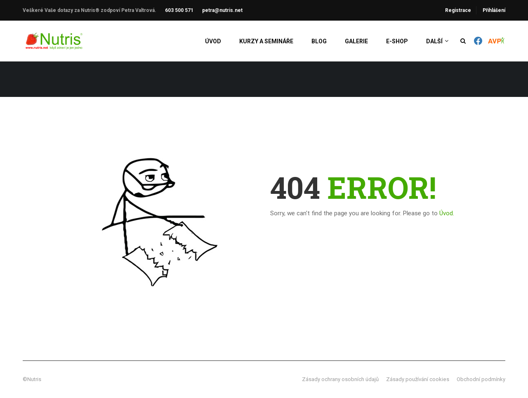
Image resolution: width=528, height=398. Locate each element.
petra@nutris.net (222, 10)
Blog (319, 41)
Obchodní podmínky (481, 379)
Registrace (458, 10)
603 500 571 (179, 10)
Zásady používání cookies (417, 379)
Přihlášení (494, 10)
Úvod (213, 41)
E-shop (397, 41)
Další (434, 41)
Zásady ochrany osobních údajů (340, 379)
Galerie (356, 41)
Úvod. (446, 213)
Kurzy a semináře (266, 41)
